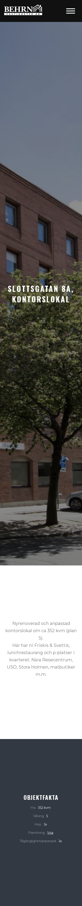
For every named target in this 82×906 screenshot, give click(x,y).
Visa (50, 833)
